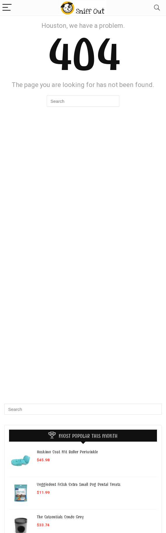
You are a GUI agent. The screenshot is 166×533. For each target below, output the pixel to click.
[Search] (157, 8)
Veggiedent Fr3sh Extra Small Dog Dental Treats (78, 484)
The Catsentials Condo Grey (60, 517)
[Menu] (7, 8)
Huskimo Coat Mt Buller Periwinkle (67, 452)
